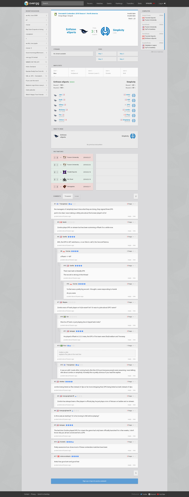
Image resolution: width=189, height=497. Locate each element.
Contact (26, 494)
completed (146, 11)
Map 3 (100, 59)
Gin (67, 317)
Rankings (119, 3)
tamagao (72, 331)
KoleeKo (63, 442)
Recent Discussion (32, 11)
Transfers (130, 3)
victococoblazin (65, 456)
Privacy (33, 494)
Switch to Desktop (44, 494)
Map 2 (122, 54)
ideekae (61, 381)
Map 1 (100, 54)
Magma (65, 302)
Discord (152, 494)
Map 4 (122, 59)
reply (129, 216)
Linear (77, 196)
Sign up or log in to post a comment (94, 481)
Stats (140, 3)
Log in (162, 3)
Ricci (64, 345)
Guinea (68, 251)
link (134, 216)
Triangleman (63, 204)
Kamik (64, 222)
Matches (100, 3)
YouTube (161, 494)
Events (109, 3)
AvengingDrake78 (68, 396)
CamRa (65, 237)
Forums (89, 3)
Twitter (143, 494)
